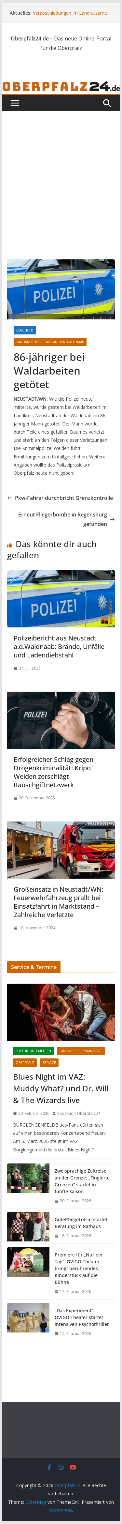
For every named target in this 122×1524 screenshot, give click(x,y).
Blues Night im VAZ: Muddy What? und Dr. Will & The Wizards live (60, 1088)
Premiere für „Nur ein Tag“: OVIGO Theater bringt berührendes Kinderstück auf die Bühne (78, 1268)
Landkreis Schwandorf (81, 1051)
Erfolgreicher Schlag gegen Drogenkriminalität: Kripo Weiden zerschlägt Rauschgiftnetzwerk (53, 772)
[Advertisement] (61, 195)
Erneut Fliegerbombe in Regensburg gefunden (66, 519)
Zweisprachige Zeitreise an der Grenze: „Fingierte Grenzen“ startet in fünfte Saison (82, 1181)
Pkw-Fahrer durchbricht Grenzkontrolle (60, 497)
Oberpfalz (25, 1062)
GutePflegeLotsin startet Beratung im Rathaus (81, 1222)
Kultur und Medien (33, 1051)
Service (49, 1062)
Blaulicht (25, 330)
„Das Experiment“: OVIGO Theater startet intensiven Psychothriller (82, 1317)
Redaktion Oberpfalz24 (78, 1113)
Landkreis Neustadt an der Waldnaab (50, 342)
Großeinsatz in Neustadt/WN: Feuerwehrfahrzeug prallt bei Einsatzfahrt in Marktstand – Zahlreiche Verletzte (58, 902)
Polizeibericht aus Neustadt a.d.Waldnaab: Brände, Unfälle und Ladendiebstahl (59, 646)
